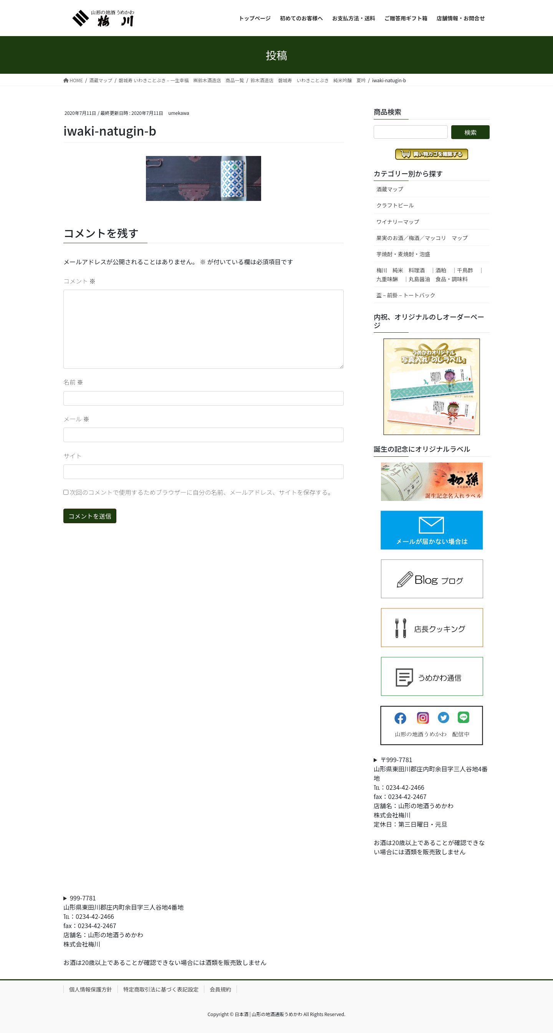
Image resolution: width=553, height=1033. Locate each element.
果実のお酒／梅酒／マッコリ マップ (422, 238)
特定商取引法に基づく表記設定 (161, 989)
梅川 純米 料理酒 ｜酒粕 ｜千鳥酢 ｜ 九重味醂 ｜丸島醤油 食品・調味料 (432, 274)
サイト (72, 455)
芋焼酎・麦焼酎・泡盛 (403, 254)
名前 (73, 381)
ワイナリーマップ (397, 222)
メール (76, 418)
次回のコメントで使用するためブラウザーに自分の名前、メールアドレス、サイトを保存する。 (202, 492)
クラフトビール (395, 205)
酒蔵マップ (389, 189)
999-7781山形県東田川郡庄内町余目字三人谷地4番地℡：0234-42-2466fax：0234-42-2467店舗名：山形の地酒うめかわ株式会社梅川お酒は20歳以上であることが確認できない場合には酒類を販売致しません (165, 930)
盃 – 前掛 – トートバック (405, 295)
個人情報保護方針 (90, 989)
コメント (79, 280)
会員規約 (220, 989)
